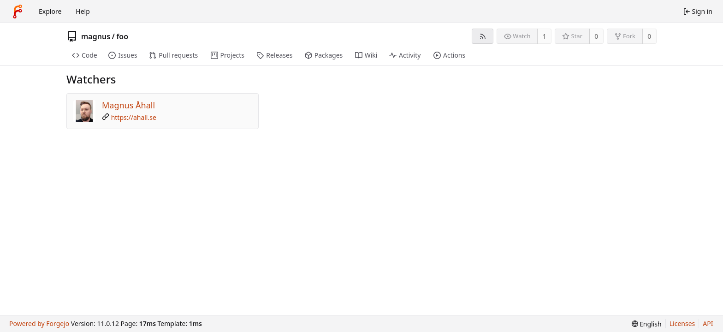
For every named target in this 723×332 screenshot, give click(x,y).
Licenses (682, 323)
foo (122, 36)
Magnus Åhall (128, 105)
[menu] (647, 324)
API (708, 323)
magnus (95, 36)
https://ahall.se (133, 117)
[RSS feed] (482, 36)
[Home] (17, 11)
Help (83, 11)
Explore (50, 11)
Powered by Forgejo (39, 323)
